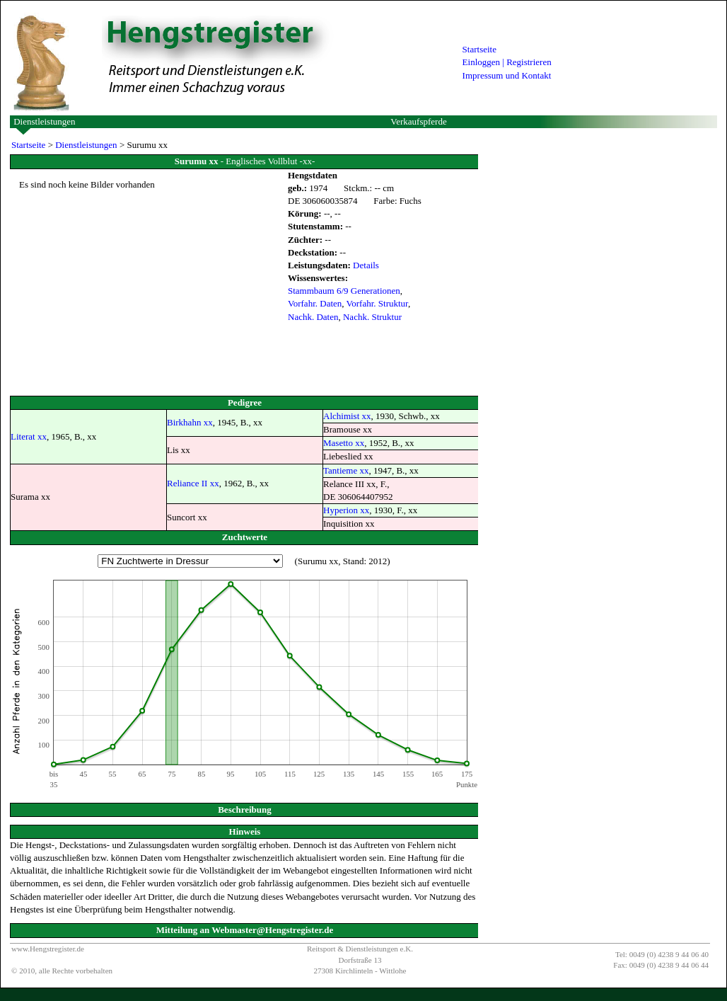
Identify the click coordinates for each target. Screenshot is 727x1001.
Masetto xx (343, 442)
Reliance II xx (193, 483)
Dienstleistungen (44, 121)
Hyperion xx (346, 510)
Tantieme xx (345, 470)
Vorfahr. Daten (315, 303)
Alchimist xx (347, 416)
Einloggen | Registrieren (507, 62)
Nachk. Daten (313, 316)
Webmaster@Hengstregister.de (272, 930)
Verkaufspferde (418, 121)
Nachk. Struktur (372, 316)
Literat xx (29, 436)
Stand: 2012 (365, 561)
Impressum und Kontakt (507, 75)
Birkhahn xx (190, 422)
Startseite (479, 49)
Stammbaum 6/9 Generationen (344, 290)
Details (366, 265)
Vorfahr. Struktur (377, 303)
